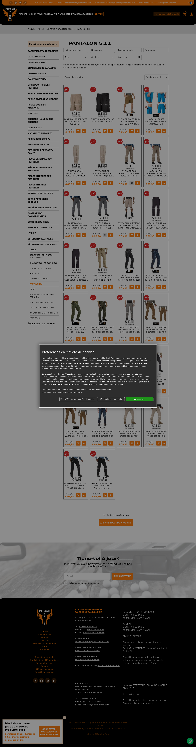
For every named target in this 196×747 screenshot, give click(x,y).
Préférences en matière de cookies (77, 399)
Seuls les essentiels (111, 399)
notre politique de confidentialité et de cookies (62, 392)
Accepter (139, 399)
